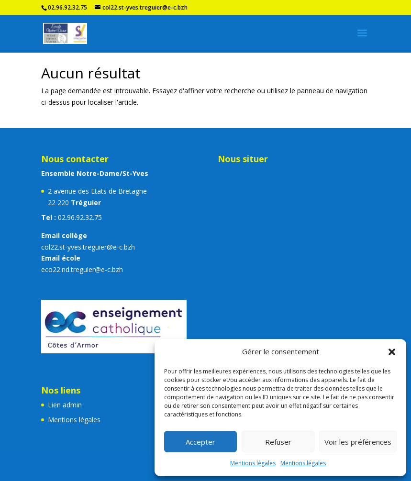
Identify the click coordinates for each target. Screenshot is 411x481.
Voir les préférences (357, 442)
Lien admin (65, 404)
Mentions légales (253, 463)
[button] (392, 352)
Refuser (278, 442)
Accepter (200, 442)
